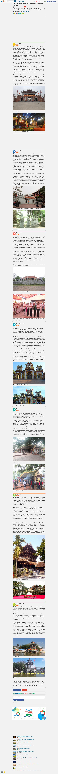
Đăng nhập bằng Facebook (18, 700)
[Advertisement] (29, 141)
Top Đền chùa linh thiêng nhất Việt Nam (23, 748)
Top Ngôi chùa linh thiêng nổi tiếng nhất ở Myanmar (25, 736)
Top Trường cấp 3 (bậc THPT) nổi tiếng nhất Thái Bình (25, 751)
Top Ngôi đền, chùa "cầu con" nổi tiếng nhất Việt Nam (25, 739)
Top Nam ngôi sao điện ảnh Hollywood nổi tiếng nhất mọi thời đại (27, 757)
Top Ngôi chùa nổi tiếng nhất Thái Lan (23, 754)
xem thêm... (26, 11)
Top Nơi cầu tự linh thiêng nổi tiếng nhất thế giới (24, 742)
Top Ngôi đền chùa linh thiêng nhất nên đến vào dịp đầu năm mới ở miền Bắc (29, 770)
